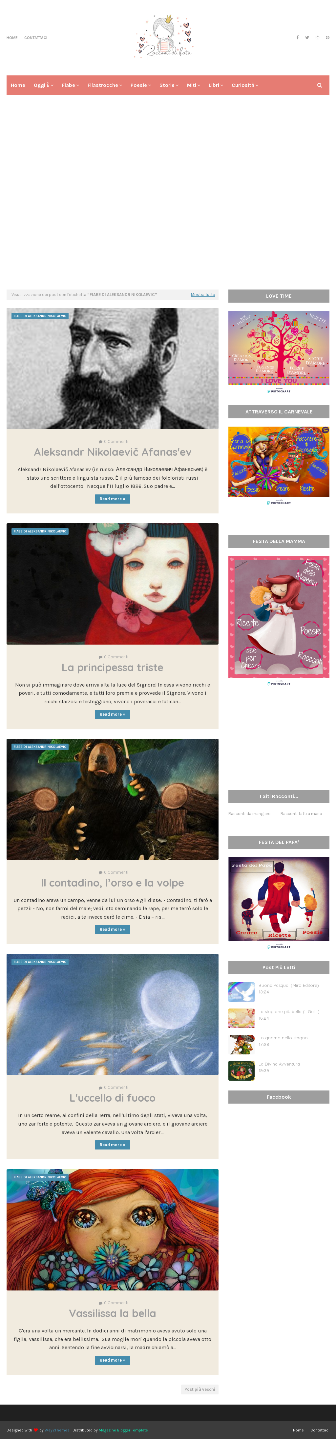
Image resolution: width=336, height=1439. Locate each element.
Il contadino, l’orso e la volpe (112, 882)
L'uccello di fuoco (113, 1097)
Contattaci (35, 37)
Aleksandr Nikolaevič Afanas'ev (113, 451)
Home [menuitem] (18, 85)
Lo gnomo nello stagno (283, 1037)
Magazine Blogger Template (123, 1430)
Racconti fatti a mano (301, 813)
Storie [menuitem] (167, 85)
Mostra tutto (203, 294)
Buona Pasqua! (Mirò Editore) (289, 985)
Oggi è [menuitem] (42, 85)
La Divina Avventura (279, 1064)
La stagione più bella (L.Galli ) (289, 1011)
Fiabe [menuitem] (68, 85)
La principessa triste (112, 667)
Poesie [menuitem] (139, 85)
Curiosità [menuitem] (243, 85)
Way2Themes (57, 1430)
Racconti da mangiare (249, 813)
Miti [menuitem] (191, 85)
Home (12, 37)
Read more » (112, 498)
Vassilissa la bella (112, 1313)
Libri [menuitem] (214, 85)
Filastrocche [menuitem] (103, 85)
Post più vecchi (199, 1389)
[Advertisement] (168, 234)
